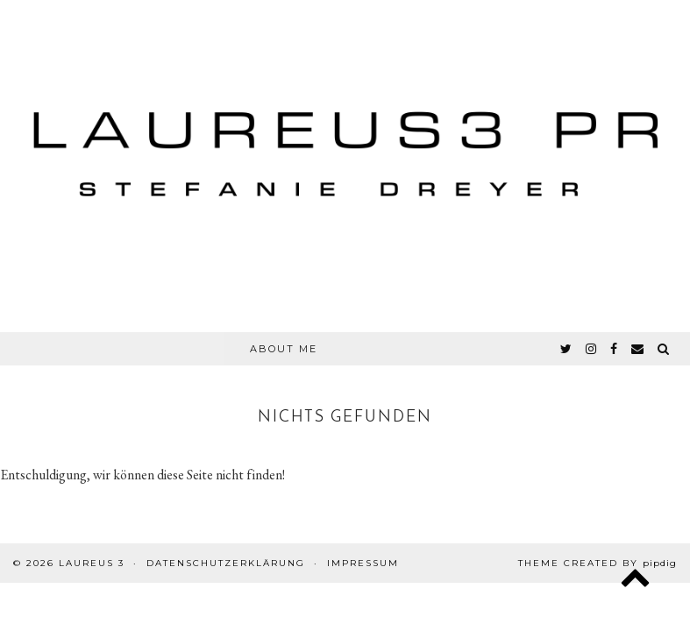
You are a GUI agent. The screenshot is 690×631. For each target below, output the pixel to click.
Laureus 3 (91, 563)
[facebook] (614, 348)
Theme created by (597, 563)
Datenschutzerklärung (225, 563)
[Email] (638, 348)
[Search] (664, 348)
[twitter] (566, 348)
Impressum (363, 563)
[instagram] (592, 348)
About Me (283, 349)
